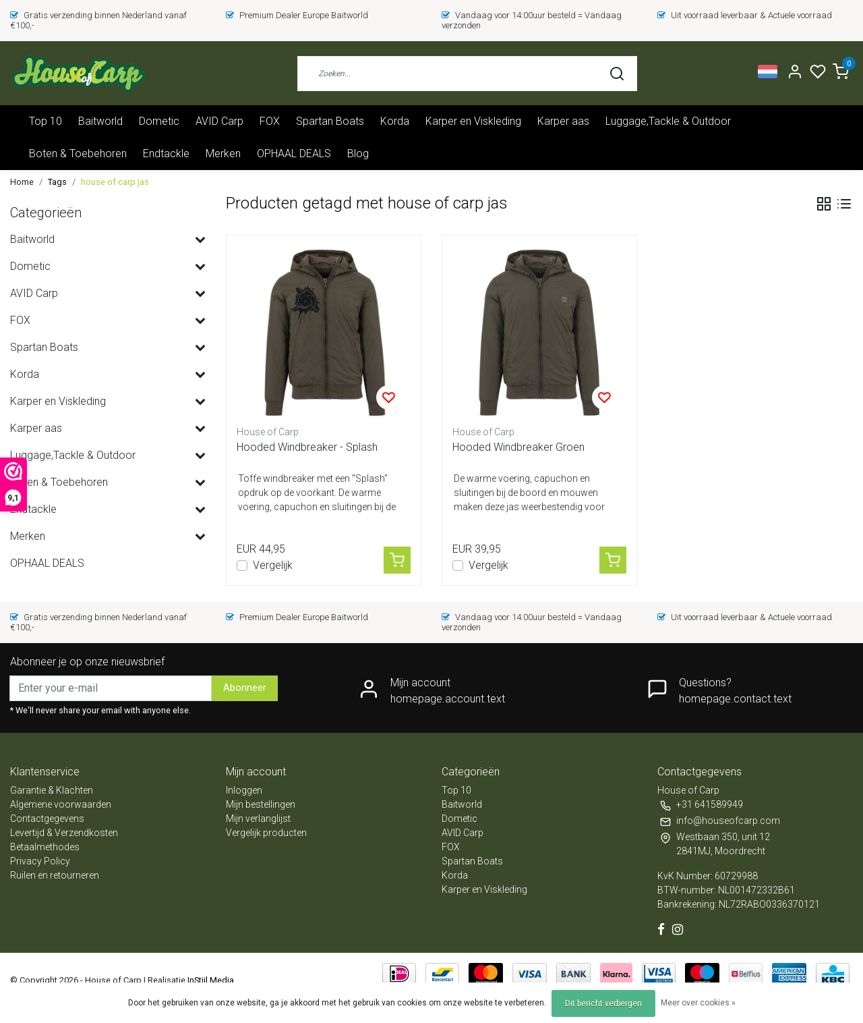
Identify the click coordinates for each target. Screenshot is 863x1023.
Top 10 (45, 121)
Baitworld (100, 121)
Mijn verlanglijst (258, 818)
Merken (223, 153)
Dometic (159, 121)
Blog (358, 153)
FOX (270, 121)
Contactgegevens (47, 818)
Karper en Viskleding (473, 121)
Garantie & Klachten (51, 790)
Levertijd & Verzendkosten (64, 832)
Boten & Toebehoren (78, 153)
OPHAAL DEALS (294, 153)
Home (22, 182)
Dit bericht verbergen (603, 1003)
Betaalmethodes (45, 846)
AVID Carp (219, 121)
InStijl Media (209, 980)
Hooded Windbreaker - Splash (307, 447)
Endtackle (166, 153)
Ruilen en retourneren (54, 875)
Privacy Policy (40, 861)
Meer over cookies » (698, 1002)
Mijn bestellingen (260, 804)
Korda (394, 121)
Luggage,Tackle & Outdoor (668, 121)
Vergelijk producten (266, 832)
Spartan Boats (330, 121)
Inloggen (244, 790)
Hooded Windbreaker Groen (518, 447)
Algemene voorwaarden (60, 804)
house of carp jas (115, 182)
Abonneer (244, 688)
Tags (57, 182)
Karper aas (563, 121)
